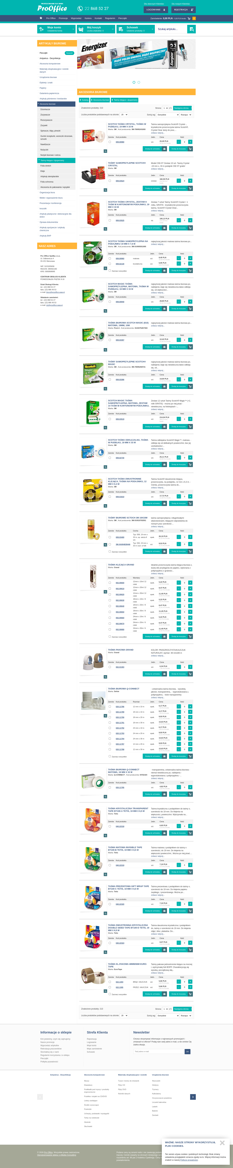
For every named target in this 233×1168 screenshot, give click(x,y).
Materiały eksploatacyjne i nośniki (132, 1075)
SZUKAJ (191, 29)
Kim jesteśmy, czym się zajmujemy (55, 1039)
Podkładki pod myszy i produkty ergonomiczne (96, 1090)
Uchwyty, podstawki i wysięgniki (96, 1114)
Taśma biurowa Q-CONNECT (123, 688)
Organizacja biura (47, 192)
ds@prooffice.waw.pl (54, 305)
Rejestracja (183, 9)
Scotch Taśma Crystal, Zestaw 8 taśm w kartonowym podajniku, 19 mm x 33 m (128, 204)
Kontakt (98, 18)
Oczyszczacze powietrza (162, 1098)
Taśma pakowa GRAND (120, 650)
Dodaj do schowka (152, 149)
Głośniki (87, 1122)
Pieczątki (122, 18)
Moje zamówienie (94, 1049)
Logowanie (156, 9)
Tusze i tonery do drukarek (128, 1081)
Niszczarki (156, 1081)
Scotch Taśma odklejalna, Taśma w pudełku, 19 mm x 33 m (128, 441)
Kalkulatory (156, 1094)
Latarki (154, 1107)
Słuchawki (88, 1126)
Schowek (91, 1052)
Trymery (155, 1089)
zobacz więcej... (158, 133)
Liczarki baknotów (159, 1102)
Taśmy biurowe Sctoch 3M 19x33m (127, 518)
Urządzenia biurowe (48, 77)
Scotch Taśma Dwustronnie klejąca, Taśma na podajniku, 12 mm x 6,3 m (127, 481)
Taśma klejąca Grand (121, 564)
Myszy (86, 1081)
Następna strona (181, 108)
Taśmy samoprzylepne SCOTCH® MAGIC (127, 362)
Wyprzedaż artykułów (49, 1045)
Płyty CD (121, 1085)
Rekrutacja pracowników (50, 1049)
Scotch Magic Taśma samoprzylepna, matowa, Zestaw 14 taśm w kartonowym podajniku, (128, 403)
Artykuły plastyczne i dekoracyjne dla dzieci (55, 215)
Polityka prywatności (49, 1062)
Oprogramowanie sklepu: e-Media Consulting (56, 1155)
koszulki (43, 208)
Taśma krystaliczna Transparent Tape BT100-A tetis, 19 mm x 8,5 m (128, 809)
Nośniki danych (124, 1094)
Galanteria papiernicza (49, 93)
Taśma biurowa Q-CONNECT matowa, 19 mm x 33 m (123, 770)
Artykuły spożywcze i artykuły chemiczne (52, 229)
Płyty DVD (122, 1089)
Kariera (88, 18)
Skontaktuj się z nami (49, 1052)
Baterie (155, 1111)
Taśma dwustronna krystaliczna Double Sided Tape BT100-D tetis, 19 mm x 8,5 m (128, 928)
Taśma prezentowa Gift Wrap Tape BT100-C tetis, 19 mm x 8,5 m (128, 887)
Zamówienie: (173, 18)
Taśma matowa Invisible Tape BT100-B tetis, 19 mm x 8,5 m (125, 848)
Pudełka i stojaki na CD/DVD (95, 1096)
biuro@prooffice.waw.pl (55, 292)
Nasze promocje (47, 1042)
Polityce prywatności (189, 1161)
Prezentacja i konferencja (50, 203)
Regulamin (110, 18)
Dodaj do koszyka (179, 149)
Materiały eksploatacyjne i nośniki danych (54, 70)
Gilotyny (155, 1085)
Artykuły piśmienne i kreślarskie (53, 99)
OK (187, 1052)
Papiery (43, 88)
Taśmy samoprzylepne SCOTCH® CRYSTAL (127, 164)
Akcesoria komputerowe (50, 64)
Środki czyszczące (91, 1105)
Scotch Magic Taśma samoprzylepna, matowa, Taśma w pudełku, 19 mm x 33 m (128, 286)
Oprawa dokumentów (49, 222)
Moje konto (91, 1045)
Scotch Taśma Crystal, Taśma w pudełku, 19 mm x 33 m (127, 125)
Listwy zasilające (90, 1101)
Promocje (63, 18)
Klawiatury (88, 1085)
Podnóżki (87, 1109)
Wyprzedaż (76, 18)
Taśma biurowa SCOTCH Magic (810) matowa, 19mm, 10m (128, 324)
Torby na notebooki (91, 1118)
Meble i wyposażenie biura (51, 198)
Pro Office (51, 18)
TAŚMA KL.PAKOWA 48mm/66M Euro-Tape (127, 965)
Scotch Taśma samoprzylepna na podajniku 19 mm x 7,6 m (128, 242)
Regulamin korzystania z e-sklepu (54, 1055)
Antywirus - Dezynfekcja (60, 1075)
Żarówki (155, 1115)
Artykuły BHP (45, 236)
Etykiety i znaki (46, 83)
